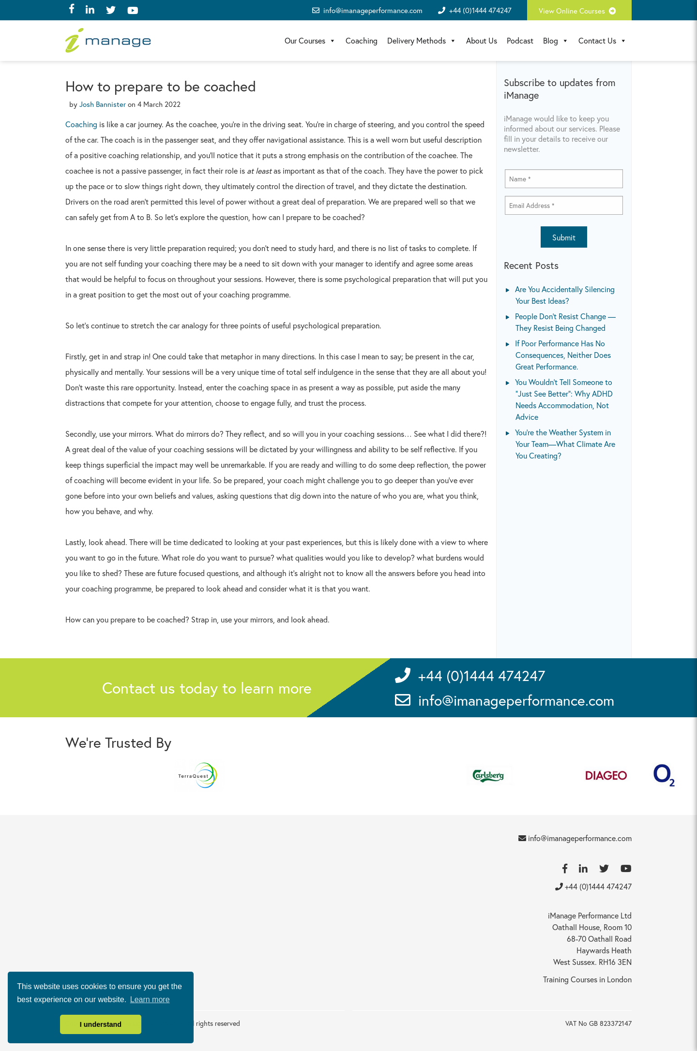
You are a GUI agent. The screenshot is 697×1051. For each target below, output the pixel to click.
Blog (556, 40)
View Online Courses (579, 10)
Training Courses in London (587, 979)
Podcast (520, 40)
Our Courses (310, 40)
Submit (564, 237)
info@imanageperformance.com (367, 10)
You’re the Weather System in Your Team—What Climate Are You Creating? (565, 443)
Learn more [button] (150, 999)
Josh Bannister (102, 104)
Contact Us (602, 40)
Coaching (362, 40)
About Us (481, 40)
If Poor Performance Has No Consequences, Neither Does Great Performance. (563, 354)
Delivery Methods (421, 40)
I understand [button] (100, 1024)
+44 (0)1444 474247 (480, 10)
